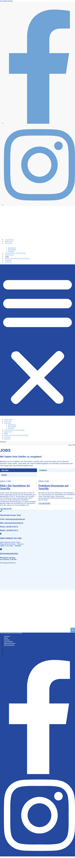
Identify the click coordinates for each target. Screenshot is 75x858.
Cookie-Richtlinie (8, 641)
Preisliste (11, 251)
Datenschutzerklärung (9, 643)
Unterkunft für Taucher (15, 253)
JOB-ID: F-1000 (5, 481)
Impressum (7, 639)
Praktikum (9, 255)
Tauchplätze (12, 249)
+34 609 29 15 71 (9, 530)
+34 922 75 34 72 (9, 526)
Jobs (7, 256)
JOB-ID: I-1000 (43, 481)
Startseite (9, 239)
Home (70, 445)
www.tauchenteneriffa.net (11, 523)
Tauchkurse (12, 248)
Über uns (9, 241)
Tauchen (8, 243)
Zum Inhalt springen (6, 1)
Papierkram (7, 636)
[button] (37, 340)
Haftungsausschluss (9, 645)
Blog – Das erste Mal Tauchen (17, 258)
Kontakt (8, 262)
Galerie (8, 260)
